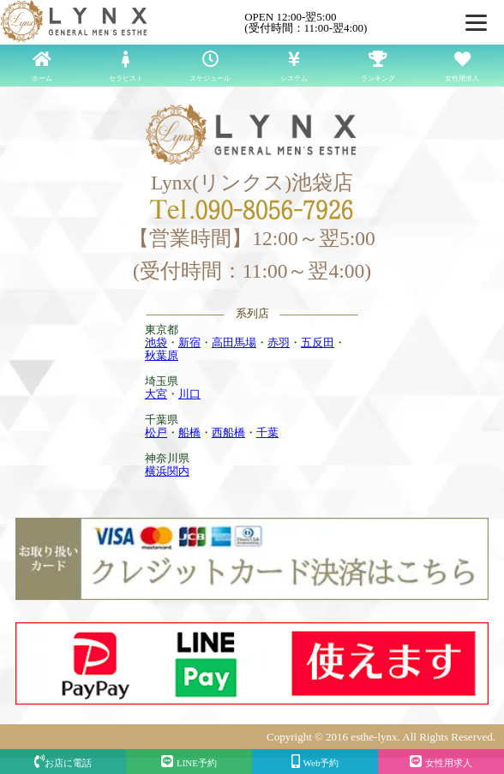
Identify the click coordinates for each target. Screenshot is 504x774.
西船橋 (228, 432)
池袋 (156, 342)
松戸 (156, 432)
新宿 (189, 342)
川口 (189, 393)
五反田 (317, 342)
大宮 (156, 393)
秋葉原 (161, 355)
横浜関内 (167, 471)
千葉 (267, 432)
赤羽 (278, 342)
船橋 (189, 432)
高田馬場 (234, 342)
